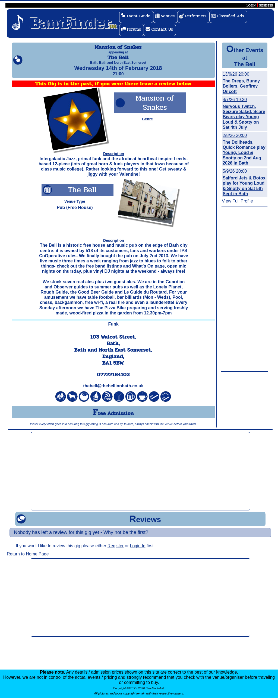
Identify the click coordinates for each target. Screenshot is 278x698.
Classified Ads (230, 15)
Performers (196, 15)
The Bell (82, 195)
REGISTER (266, 5)
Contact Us (162, 29)
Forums (134, 29)
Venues (168, 15)
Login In (138, 550)
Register (116, 550)
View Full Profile (237, 201)
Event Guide (138, 15)
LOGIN (251, 5)
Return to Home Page (28, 559)
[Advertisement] (244, 289)
